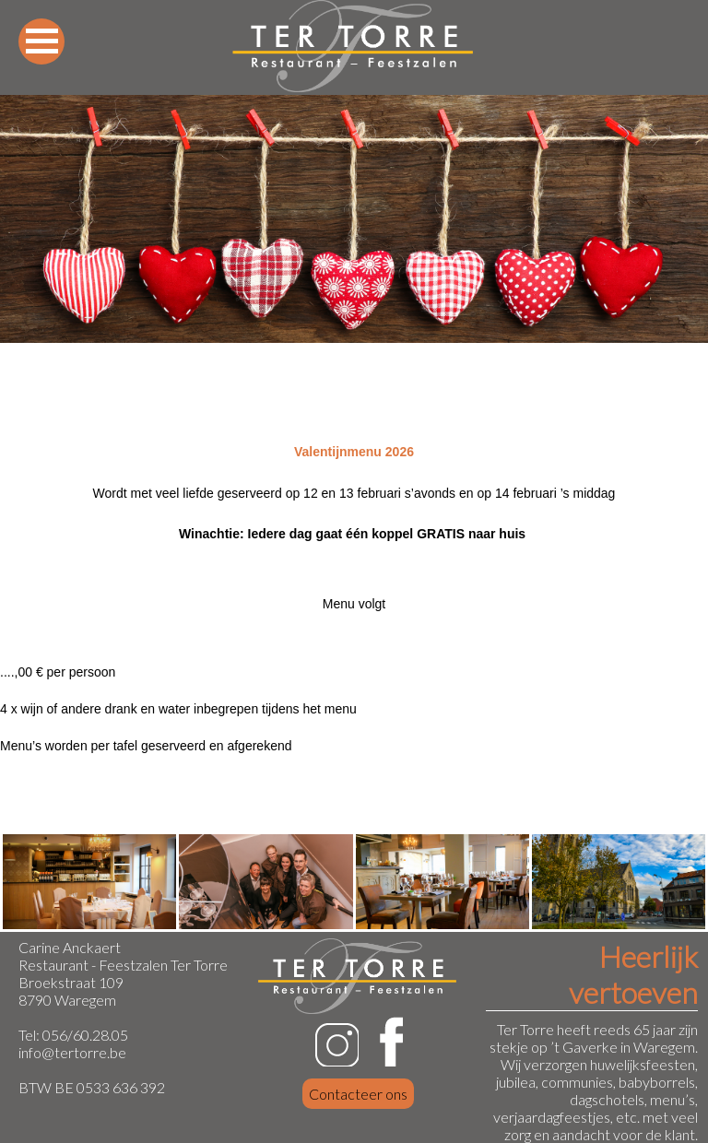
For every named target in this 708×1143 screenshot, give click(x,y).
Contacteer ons (358, 1093)
